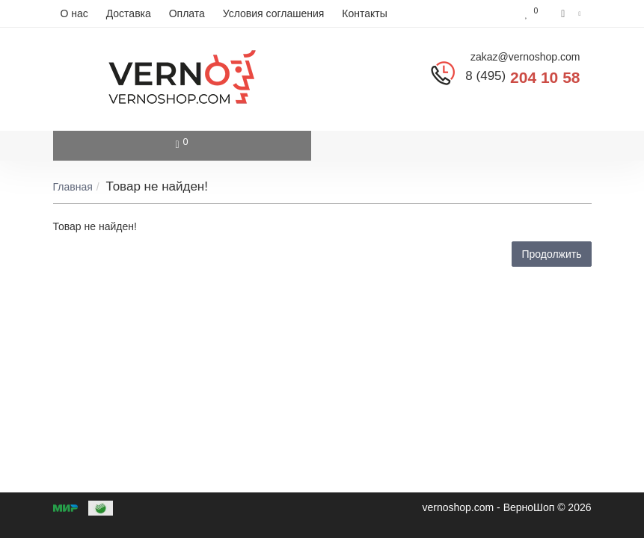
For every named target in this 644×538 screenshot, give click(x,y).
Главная (73, 187)
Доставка (128, 13)
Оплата (187, 13)
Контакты (364, 13)
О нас (74, 13)
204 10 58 (522, 77)
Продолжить (551, 254)
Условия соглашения (274, 13)
